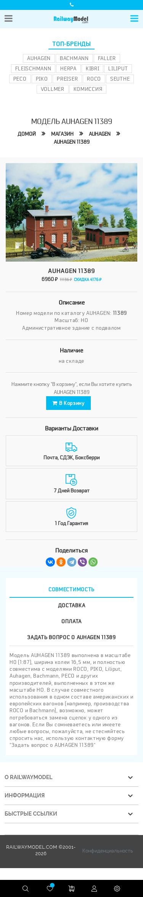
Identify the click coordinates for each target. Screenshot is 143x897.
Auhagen (39, 58)
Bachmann (74, 58)
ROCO (94, 79)
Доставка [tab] (71, 605)
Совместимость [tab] (71, 589)
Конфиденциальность (107, 851)
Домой (27, 134)
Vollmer (52, 89)
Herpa (68, 68)
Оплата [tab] (71, 621)
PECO (20, 79)
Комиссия (88, 89)
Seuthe (120, 79)
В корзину (68, 403)
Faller (107, 58)
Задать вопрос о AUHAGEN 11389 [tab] (71, 637)
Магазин (62, 134)
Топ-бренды (71, 44)
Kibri (93, 68)
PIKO (42, 79)
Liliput (118, 68)
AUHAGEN (100, 134)
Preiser (67, 79)
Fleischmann (33, 68)
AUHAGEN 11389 (72, 142)
